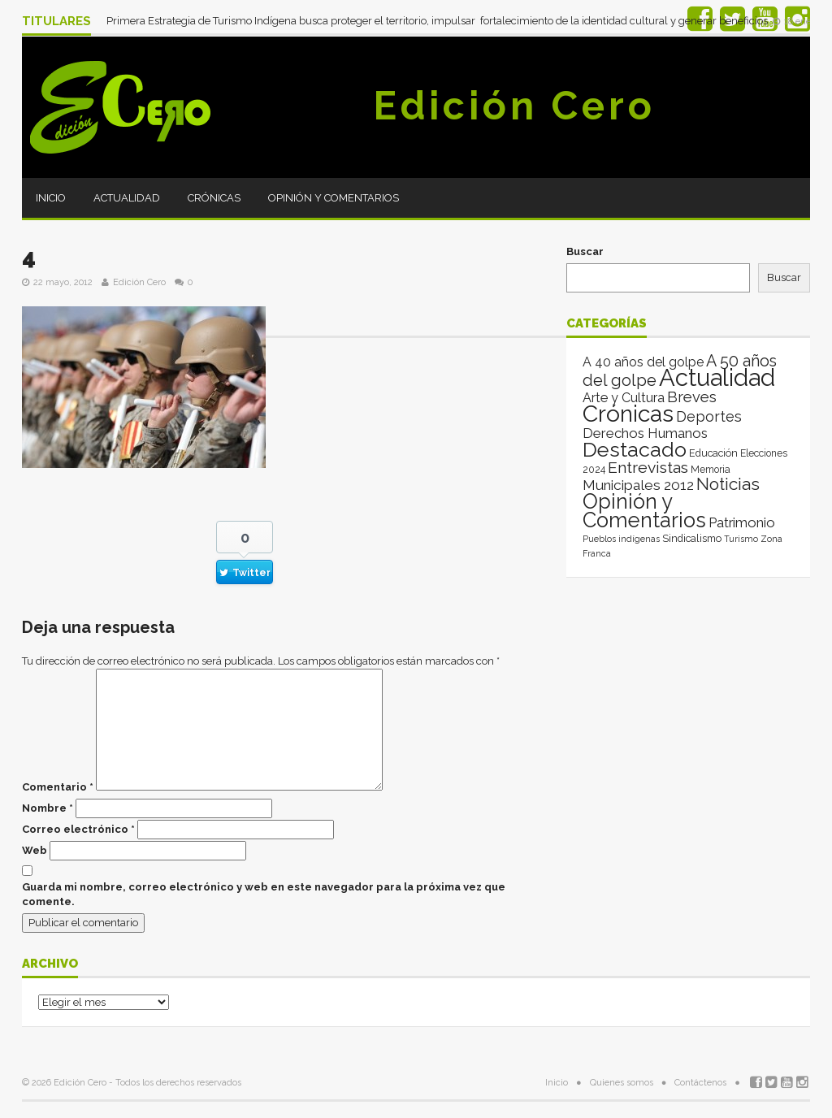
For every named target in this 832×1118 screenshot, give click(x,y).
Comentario (57, 787)
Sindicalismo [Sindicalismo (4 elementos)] (692, 538)
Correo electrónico (78, 829)
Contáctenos (700, 1082)
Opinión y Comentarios (333, 198)
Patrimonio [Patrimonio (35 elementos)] (741, 522)
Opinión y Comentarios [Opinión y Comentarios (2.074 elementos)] (644, 510)
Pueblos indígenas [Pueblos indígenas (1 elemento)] (621, 539)
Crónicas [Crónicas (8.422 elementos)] (628, 413)
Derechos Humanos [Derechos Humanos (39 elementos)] (645, 433)
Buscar (585, 251)
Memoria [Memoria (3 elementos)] (710, 469)
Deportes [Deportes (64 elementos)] (709, 416)
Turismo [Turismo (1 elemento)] (741, 539)
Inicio (51, 198)
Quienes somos (621, 1082)
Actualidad (126, 198)
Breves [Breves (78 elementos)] (692, 396)
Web (34, 850)
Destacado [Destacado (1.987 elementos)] (635, 449)
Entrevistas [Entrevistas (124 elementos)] (648, 467)
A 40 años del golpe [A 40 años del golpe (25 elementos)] (643, 362)
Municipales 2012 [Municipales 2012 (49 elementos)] (638, 485)
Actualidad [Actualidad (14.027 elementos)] (717, 377)
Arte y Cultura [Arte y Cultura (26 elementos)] (624, 397)
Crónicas (214, 198)
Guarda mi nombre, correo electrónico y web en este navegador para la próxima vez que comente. (263, 894)
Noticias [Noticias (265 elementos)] (728, 484)
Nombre (47, 808)
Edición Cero (514, 105)
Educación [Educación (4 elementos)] (713, 453)
